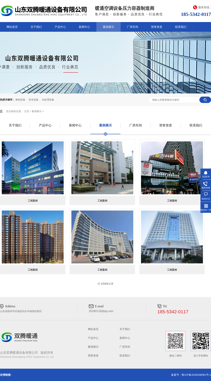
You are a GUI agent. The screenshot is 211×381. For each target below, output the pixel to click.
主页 (26, 111)
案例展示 (108, 26)
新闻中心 (84, 26)
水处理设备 (48, 99)
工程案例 (33, 200)
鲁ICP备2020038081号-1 (196, 374)
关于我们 (36, 26)
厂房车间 (132, 26)
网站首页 (12, 26)
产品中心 (60, 26)
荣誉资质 (156, 26)
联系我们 (180, 26)
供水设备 (34, 99)
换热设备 (20, 99)
